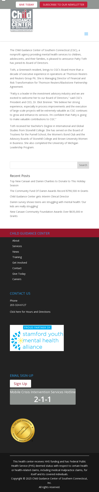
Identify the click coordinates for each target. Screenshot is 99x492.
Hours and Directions (38, 311)
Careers (16, 279)
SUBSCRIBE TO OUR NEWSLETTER (63, 4)
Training (17, 257)
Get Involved (19, 262)
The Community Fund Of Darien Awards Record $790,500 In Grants (49, 191)
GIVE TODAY (26, 4)
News (15, 251)
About (15, 240)
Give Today (19, 273)
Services (17, 246)
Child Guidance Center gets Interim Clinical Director (39, 196)
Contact (17, 268)
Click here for (17, 311)
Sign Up (20, 383)
